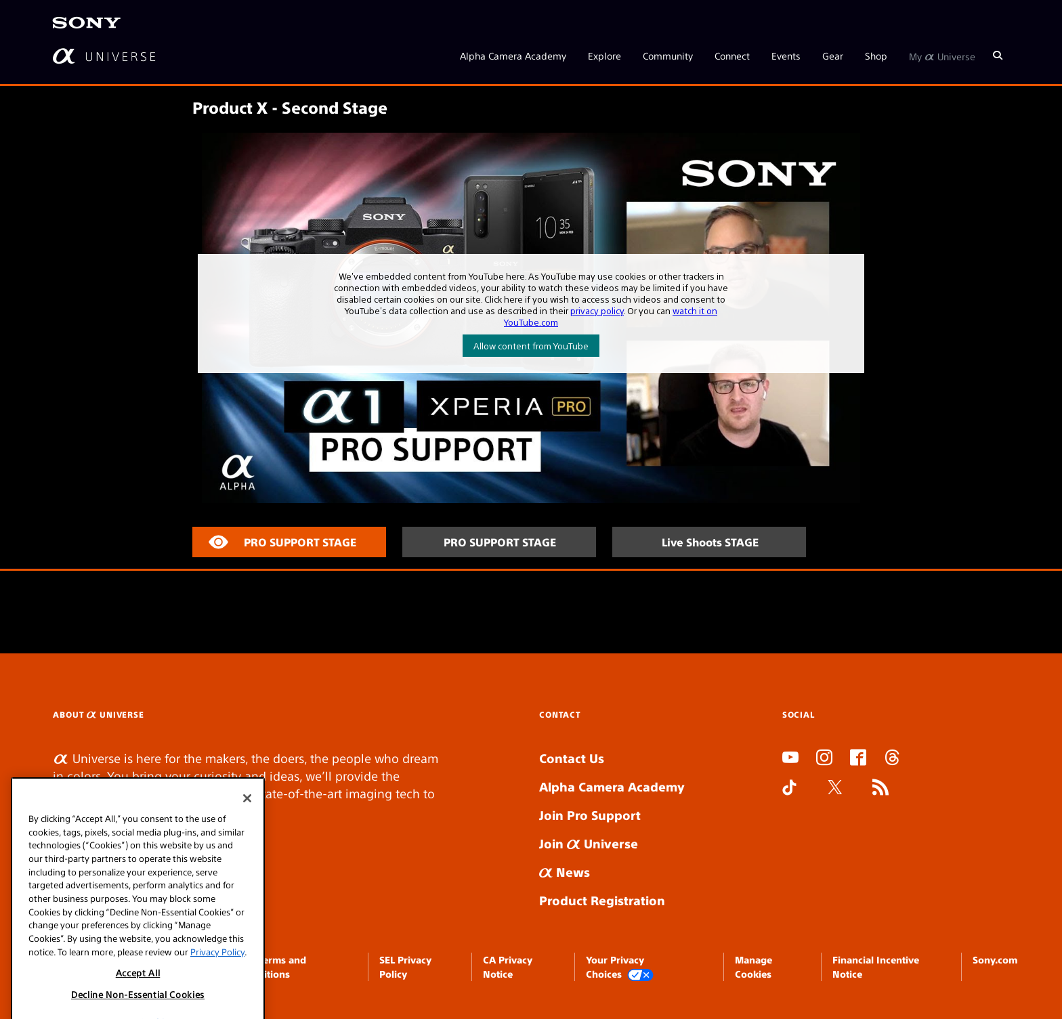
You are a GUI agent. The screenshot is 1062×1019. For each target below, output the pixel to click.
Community (668, 55)
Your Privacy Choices (620, 967)
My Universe (942, 55)
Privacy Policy (217, 995)
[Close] (247, 842)
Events (786, 55)
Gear (832, 55)
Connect (732, 55)
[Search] (997, 55)
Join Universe (588, 843)
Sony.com (995, 959)
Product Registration (602, 900)
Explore (604, 55)
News (564, 872)
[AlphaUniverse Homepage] (104, 56)
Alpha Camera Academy (513, 55)
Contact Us (571, 758)
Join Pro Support (590, 815)
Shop (876, 55)
